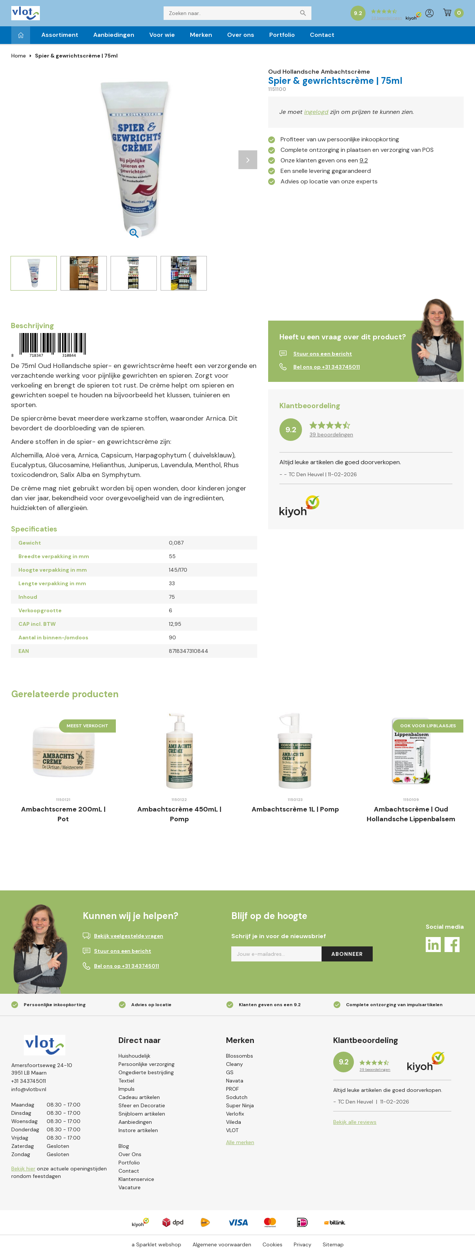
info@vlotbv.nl (28, 1090)
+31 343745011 (28, 1082)
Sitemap (333, 1246)
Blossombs (239, 1057)
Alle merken (240, 1143)
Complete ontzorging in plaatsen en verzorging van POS (357, 151)
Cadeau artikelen (139, 1098)
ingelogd (316, 114)
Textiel (126, 1082)
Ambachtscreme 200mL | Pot (63, 815)
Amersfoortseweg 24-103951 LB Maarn (41, 1070)
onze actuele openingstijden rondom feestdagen (59, 1175)
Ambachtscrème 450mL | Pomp (179, 815)
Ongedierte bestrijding (146, 1073)
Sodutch (236, 1098)
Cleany (234, 1065)
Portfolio (282, 36)
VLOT (232, 1131)
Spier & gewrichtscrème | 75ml (76, 57)
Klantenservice (136, 1180)
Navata (234, 1082)
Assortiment (59, 36)
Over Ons (129, 1155)
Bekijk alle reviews (354, 1124)
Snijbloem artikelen (141, 1115)
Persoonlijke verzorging (146, 1065)
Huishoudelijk (134, 1057)
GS (230, 1073)
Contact (322, 36)
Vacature (129, 1188)
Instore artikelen (138, 1131)
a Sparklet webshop (156, 1246)
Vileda (233, 1123)
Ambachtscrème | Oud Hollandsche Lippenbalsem (411, 815)
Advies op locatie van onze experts (329, 183)
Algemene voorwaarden (222, 1246)
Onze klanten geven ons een (324, 162)
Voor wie (162, 36)
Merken (201, 36)
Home (18, 57)
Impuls (126, 1090)
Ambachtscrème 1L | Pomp (295, 810)
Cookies (272, 1246)
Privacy (302, 1246)
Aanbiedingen (113, 36)
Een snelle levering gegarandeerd (326, 172)
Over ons (240, 36)
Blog (123, 1147)
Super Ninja (240, 1107)
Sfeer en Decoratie (141, 1107)
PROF (232, 1090)
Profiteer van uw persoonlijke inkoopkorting (340, 141)
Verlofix (235, 1115)
